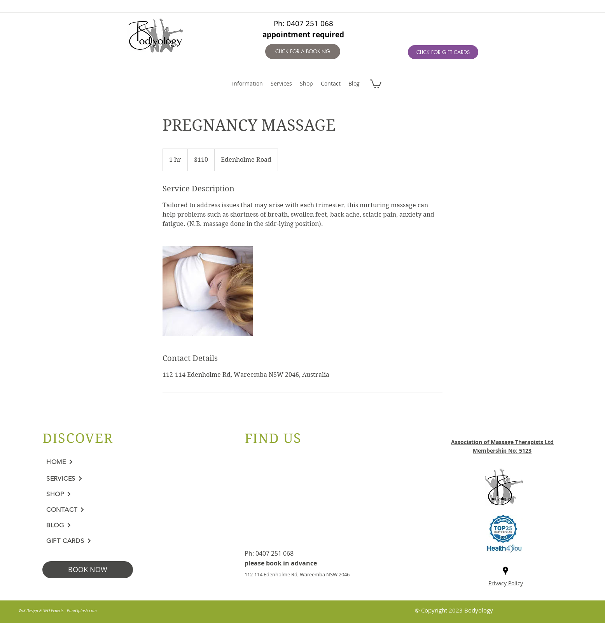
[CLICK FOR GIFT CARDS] (443, 52)
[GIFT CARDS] (100, 541)
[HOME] (100, 462)
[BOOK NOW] (87, 569)
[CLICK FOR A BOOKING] (302, 51)
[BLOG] (100, 525)
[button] (375, 83)
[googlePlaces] (505, 571)
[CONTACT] (100, 510)
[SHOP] (100, 494)
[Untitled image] (208, 291)
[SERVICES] (100, 478)
